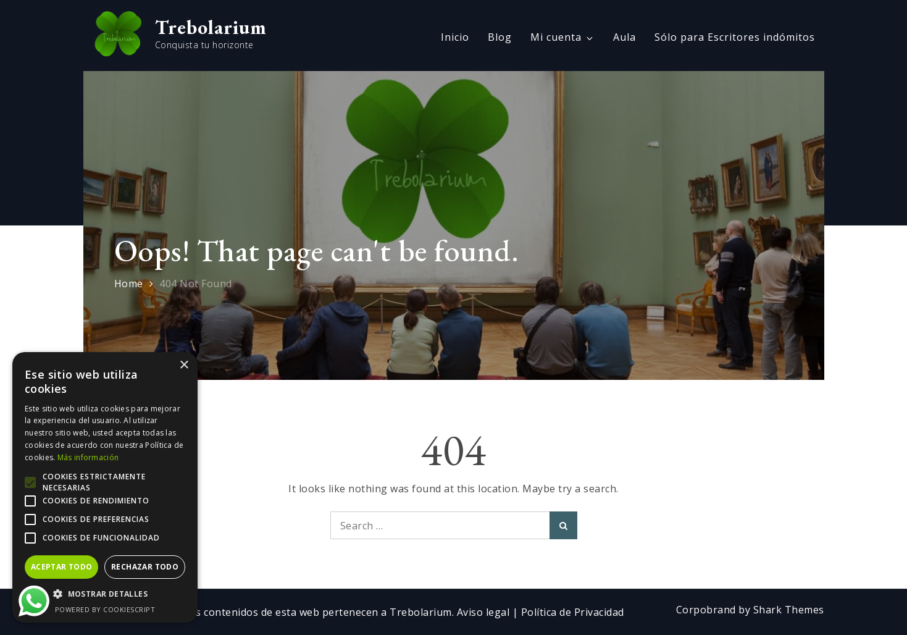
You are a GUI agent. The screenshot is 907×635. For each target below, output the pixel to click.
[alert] (105, 487)
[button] (105, 594)
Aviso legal (484, 612)
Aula (624, 37)
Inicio (455, 37)
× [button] (183, 365)
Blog (500, 37)
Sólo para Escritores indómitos (734, 37)
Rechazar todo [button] (144, 566)
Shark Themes (788, 609)
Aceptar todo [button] (62, 566)
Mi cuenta (562, 37)
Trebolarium (211, 27)
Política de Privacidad (572, 612)
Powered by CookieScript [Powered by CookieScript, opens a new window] (105, 609)
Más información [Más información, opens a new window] (88, 457)
